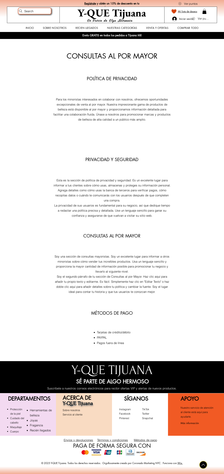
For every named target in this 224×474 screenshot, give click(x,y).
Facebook (125, 413)
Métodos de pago (145, 440)
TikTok (145, 409)
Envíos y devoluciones (78, 440)
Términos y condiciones (112, 440)
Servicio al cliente (72, 414)
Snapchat (147, 418)
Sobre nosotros (71, 410)
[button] (204, 11)
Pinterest (124, 418)
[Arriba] (203, 465)
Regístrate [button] (90, 3)
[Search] (34, 11)
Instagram (125, 409)
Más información (190, 423)
